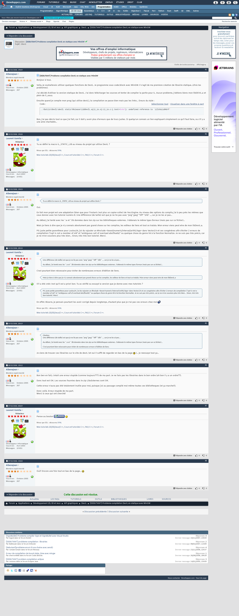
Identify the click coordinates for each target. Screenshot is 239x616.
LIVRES (145, 15)
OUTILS (110, 15)
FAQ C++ (89, 155)
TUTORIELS (99, 15)
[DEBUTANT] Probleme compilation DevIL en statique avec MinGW (55, 41)
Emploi (109, 2)
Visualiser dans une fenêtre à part (187, 104)
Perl (153, 11)
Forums (40, 2)
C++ (103, 11)
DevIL (84, 27)
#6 (206, 365)
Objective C (136, 11)
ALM (58, 7)
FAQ (64, 2)
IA (52, 7)
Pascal (146, 11)
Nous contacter (174, 578)
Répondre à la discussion (19, 35)
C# (109, 11)
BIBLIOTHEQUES (119, 499)
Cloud (45, 7)
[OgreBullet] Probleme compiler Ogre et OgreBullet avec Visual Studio (37, 536)
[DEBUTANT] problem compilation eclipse (25, 559)
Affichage (201, 65)
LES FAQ (88, 15)
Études (120, 2)
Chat (82, 2)
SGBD (116, 7)
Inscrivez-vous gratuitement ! (58, 18)
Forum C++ (98, 155)
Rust (169, 11)
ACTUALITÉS (67, 15)
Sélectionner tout (159, 104)
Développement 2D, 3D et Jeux (47, 27)
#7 (206, 406)
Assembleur (89, 11)
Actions (22, 21)
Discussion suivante (118, 511)
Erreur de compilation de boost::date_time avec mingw (30, 553)
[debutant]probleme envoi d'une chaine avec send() (29, 547)
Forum (12, 27)
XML (188, 11)
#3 (206, 189)
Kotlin (125, 11)
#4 (206, 248)
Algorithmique (62, 11)
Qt (182, 11)
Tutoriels (53, 2)
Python (161, 11)
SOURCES (154, 15)
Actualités (34, 499)
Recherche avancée (229, 21)
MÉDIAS (135, 15)
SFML (59, 151)
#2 (206, 134)
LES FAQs (55, 499)
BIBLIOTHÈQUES (123, 15)
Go (119, 11)
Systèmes (143, 7)
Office (124, 7)
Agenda (56, 21)
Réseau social (35, 21)
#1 (206, 69)
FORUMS (79, 15)
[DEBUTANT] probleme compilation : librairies (26, 542)
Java (75, 7)
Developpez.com (188, 578)
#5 (206, 323)
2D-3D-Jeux (76, 11)
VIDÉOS (164, 15)
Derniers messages (9, 21)
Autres (196, 11)
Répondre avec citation (183, 129)
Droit (130, 2)
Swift (176, 11)
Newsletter (95, 2)
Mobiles (133, 7)
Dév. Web (84, 7)
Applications (24, 27)
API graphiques (71, 27)
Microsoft (67, 7)
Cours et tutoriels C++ (74, 155)
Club (139, 2)
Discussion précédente (95, 511)
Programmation (104, 7)
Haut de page (201, 578)
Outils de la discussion (183, 65)
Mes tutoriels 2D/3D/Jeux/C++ (50, 155)
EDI (93, 7)
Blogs (73, 2)
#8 (206, 461)
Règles (71, 21)
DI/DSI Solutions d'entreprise (28, 7)
